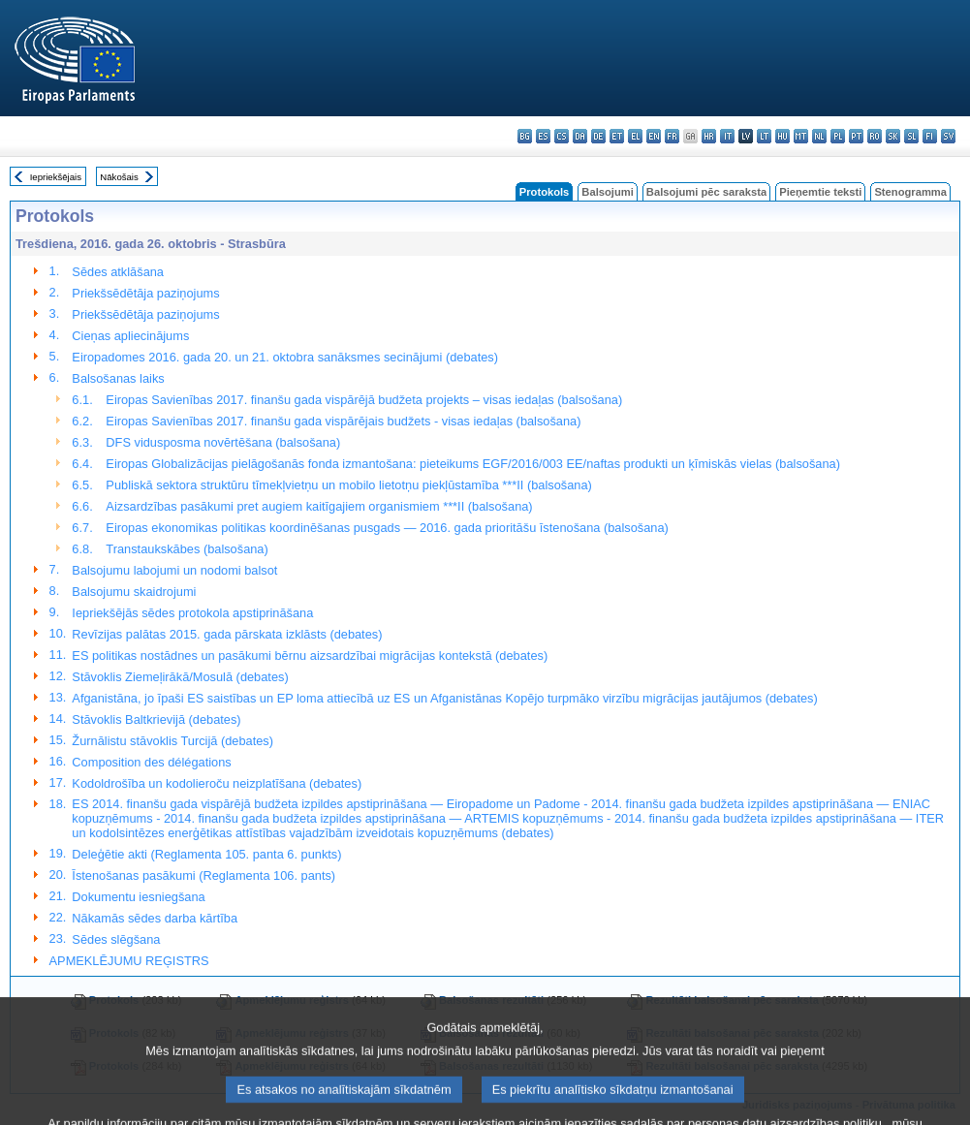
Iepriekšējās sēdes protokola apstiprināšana (192, 613)
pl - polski (837, 136)
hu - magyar (782, 136)
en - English (653, 136)
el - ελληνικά (635, 136)
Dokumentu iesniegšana (138, 897)
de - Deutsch (598, 136)
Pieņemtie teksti (820, 192)
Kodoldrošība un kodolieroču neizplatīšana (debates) (216, 783)
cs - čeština (561, 136)
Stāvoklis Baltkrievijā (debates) (156, 719)
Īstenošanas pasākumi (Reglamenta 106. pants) (203, 875)
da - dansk (580, 136)
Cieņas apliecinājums (130, 335)
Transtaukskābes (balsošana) (186, 549)
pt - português (856, 136)
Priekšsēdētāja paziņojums (145, 293)
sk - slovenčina (893, 136)
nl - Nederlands (819, 136)
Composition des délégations (151, 762)
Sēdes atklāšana (118, 272)
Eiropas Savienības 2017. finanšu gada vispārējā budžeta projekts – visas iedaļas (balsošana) (364, 399)
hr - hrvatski (709, 136)
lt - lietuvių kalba (764, 136)
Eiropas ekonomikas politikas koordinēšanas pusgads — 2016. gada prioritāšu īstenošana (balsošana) (387, 527)
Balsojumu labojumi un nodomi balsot (174, 570)
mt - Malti (801, 136)
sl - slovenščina (911, 136)
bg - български (524, 136)
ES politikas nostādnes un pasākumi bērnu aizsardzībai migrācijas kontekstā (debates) (310, 655)
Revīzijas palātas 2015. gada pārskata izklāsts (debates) (227, 634)
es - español (543, 136)
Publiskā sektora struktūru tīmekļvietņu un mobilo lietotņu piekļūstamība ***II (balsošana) (348, 485)
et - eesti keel (617, 136)
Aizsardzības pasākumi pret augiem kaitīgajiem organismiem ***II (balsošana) (319, 506)
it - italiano (727, 136)
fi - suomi (930, 136)
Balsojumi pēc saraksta (706, 192)
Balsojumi (607, 192)
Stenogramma (910, 192)
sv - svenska (948, 136)
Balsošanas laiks (118, 378)
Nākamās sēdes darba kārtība (154, 918)
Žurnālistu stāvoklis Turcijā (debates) (172, 741)
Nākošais (119, 177)
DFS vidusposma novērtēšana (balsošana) (223, 442)
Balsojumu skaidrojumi (134, 591)
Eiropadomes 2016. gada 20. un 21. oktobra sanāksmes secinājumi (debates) (285, 357)
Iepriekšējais (55, 177)
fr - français (672, 136)
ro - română (874, 136)
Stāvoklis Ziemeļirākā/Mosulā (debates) (180, 677)
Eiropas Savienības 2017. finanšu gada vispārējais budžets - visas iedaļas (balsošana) (343, 421)
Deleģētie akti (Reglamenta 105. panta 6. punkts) (206, 854)
